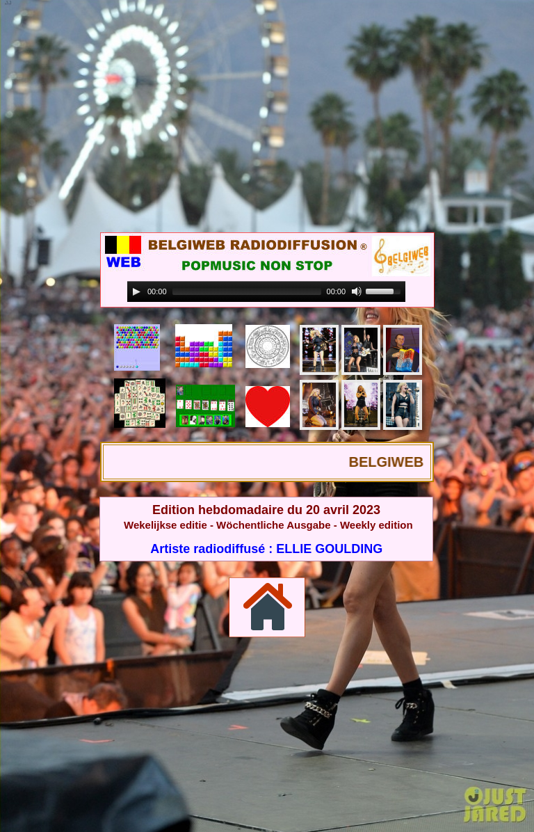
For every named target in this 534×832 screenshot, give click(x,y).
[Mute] (356, 291)
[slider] (246, 291)
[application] (266, 292)
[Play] (136, 291)
